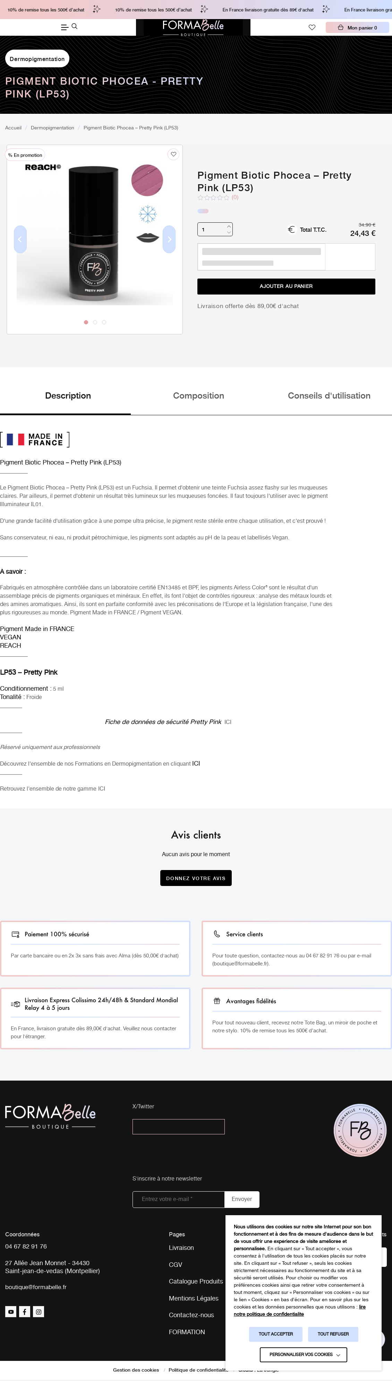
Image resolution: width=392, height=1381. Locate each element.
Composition (198, 395)
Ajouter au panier (286, 286)
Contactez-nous (191, 1316)
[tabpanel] (95, 225)
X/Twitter (143, 1107)
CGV (175, 1265)
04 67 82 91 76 (26, 1247)
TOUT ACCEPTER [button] (276, 1334)
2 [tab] (94, 322)
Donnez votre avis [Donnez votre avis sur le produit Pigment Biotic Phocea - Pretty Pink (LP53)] (195, 878)
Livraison (181, 1248)
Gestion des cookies (136, 1370)
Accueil (13, 128)
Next (169, 250)
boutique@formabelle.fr (37, 1288)
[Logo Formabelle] (193, 27)
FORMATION (187, 1333)
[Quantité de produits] (215, 229)
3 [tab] (103, 322)
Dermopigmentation (37, 58)
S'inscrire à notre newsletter (167, 1179)
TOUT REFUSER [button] (333, 1334)
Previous (20, 250)
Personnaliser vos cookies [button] (301, 1355)
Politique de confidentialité (199, 1370)
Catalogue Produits (196, 1282)
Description (68, 395)
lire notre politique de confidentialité (300, 1310)
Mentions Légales (194, 1299)
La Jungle (268, 1370)
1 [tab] (85, 322)
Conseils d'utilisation (329, 395)
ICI (227, 722)
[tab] (65, 402)
